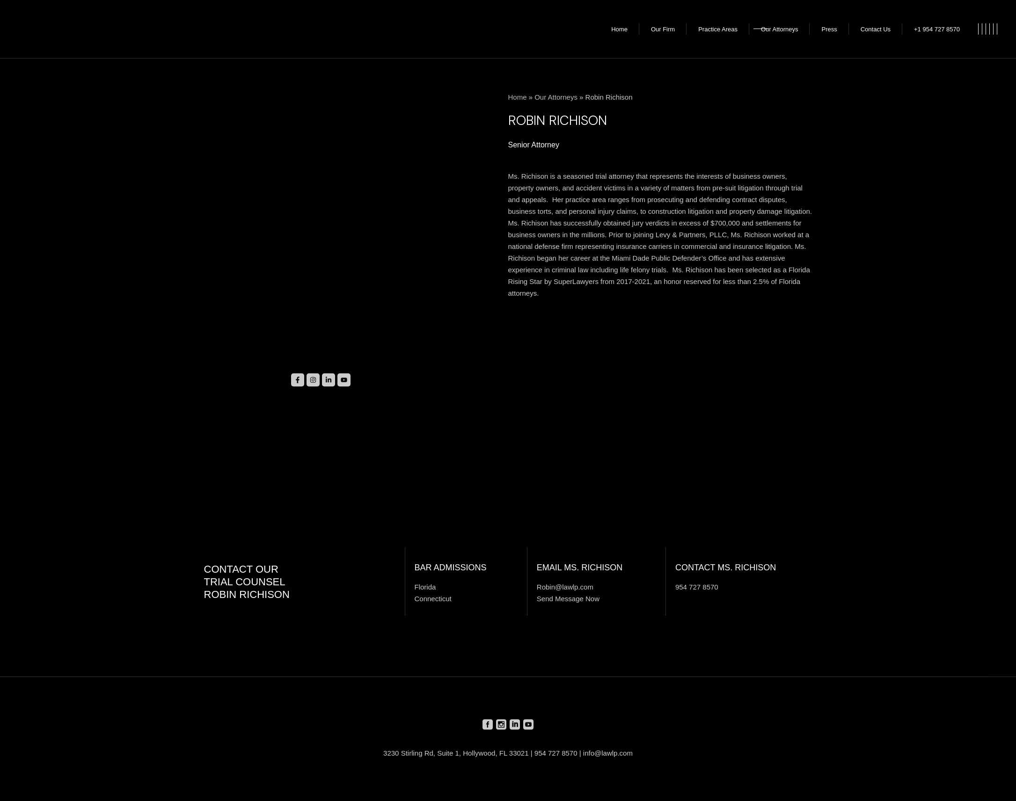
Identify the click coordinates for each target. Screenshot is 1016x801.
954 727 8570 (696, 587)
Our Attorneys (555, 97)
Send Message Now (568, 599)
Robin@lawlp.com (565, 587)
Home (517, 97)
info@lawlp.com (608, 753)
